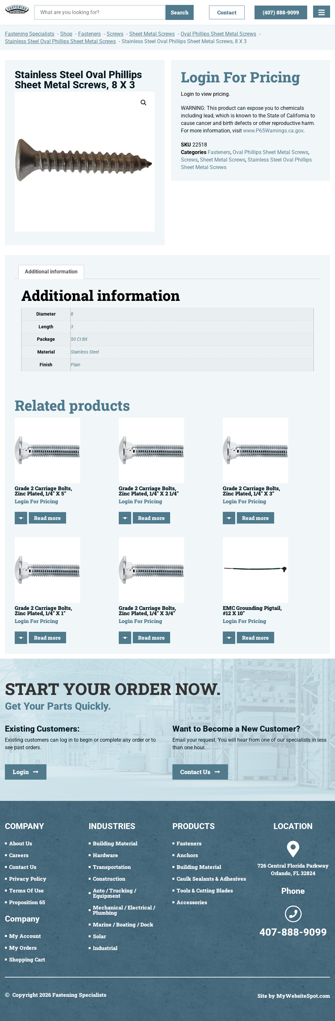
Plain (75, 365)
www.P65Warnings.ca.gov (273, 131)
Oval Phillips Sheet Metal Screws (270, 152)
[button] (144, 103)
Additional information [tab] (51, 271)
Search (179, 12)
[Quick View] (21, 518)
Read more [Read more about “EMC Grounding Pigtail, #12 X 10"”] (255, 637)
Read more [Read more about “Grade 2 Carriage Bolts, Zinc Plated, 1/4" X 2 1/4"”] (151, 517)
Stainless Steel (85, 352)
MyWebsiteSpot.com (303, 995)
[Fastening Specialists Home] (17, 9)
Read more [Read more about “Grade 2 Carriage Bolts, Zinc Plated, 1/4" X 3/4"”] (151, 637)
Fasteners (219, 152)
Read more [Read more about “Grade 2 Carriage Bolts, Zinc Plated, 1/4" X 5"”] (47, 517)
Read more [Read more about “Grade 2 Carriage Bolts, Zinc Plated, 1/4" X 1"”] (47, 637)
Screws (189, 160)
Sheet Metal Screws (222, 160)
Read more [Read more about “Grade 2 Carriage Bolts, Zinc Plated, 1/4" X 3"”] (255, 517)
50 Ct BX (79, 339)
